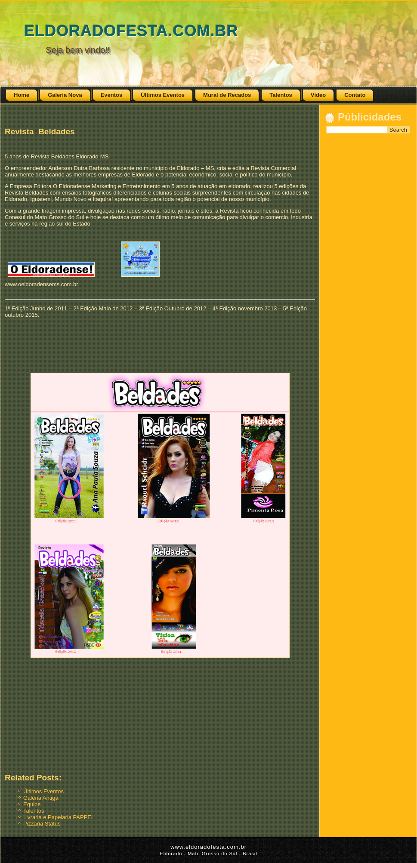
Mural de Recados (227, 95)
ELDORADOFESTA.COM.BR (131, 31)
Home (21, 95)
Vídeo (318, 95)
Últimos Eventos (163, 95)
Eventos (112, 95)
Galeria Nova (65, 95)
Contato (354, 95)
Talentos (280, 95)
